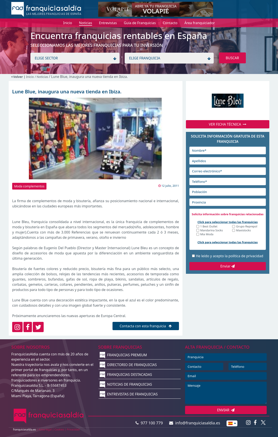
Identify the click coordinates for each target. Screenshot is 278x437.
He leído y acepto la (229, 256)
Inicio (30, 77)
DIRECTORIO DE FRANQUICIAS (128, 364)
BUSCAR (232, 57)
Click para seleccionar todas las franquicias (227, 222)
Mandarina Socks (211, 230)
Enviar (227, 266)
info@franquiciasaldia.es (194, 422)
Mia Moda (206, 234)
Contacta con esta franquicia (146, 326)
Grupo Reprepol (246, 226)
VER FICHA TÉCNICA (228, 124)
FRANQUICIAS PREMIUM (123, 355)
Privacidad (73, 429)
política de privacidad (245, 256)
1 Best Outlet (208, 226)
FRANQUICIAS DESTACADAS (126, 374)
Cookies (59, 429)
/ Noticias (42, 77)
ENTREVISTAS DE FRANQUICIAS (129, 394)
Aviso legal (45, 429)
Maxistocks (243, 230)
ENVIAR (226, 410)
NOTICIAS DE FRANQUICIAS (126, 384)
